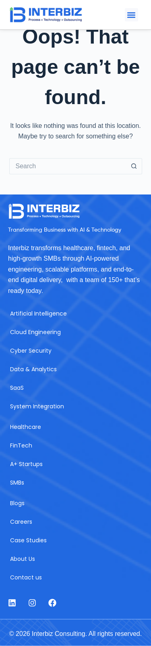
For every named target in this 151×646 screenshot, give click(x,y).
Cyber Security (31, 351)
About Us (22, 559)
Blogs (17, 503)
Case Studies (28, 540)
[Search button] (134, 166)
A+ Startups (26, 464)
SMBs (17, 483)
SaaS (17, 388)
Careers (21, 522)
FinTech (21, 445)
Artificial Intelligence (38, 313)
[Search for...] (67, 166)
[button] (131, 14)
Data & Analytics (33, 369)
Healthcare (25, 427)
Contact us (26, 577)
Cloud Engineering (35, 332)
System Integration (37, 406)
